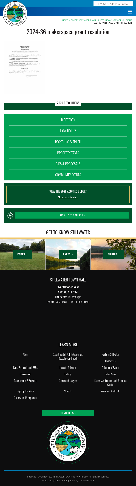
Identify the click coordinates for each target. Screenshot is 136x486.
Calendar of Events (110, 368)
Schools (68, 391)
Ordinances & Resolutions (98, 20)
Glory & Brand (86, 480)
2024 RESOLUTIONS (123, 20)
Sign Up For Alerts (25, 391)
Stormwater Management (25, 398)
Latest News (110, 374)
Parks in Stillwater (110, 354)
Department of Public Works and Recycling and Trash (68, 356)
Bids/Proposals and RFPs (25, 368)
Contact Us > (68, 413)
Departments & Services (25, 381)
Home (65, 20)
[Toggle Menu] (130, 11)
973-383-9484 (59, 302)
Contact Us (110, 361)
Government (77, 20)
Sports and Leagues (68, 381)
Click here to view (68, 197)
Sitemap (31, 476)
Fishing (67, 374)
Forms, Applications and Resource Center (110, 383)
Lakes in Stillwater (68, 368)
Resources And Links (110, 391)
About (25, 354)
